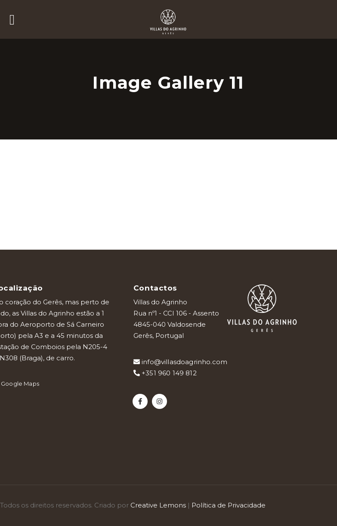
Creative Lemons (158, 505)
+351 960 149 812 (165, 373)
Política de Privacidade (229, 505)
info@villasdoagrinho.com (180, 362)
